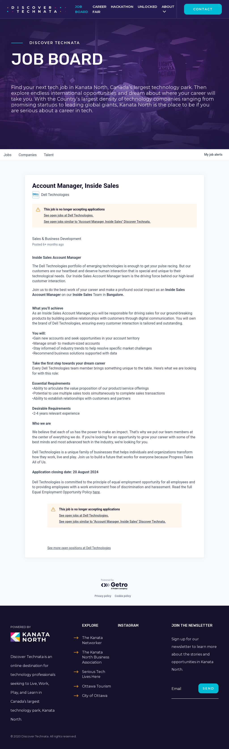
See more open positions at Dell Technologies (79, 548)
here (96, 492)
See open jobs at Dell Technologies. (68, 215)
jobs (7, 155)
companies (28, 155)
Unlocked (147, 6)
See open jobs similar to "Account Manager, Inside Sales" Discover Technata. (97, 221)
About (168, 6)
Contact (203, 9)
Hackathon (122, 6)
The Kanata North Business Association (95, 657)
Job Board (81, 9)
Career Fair (99, 9)
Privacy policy (103, 596)
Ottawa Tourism (96, 686)
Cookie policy (123, 596)
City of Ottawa (94, 696)
